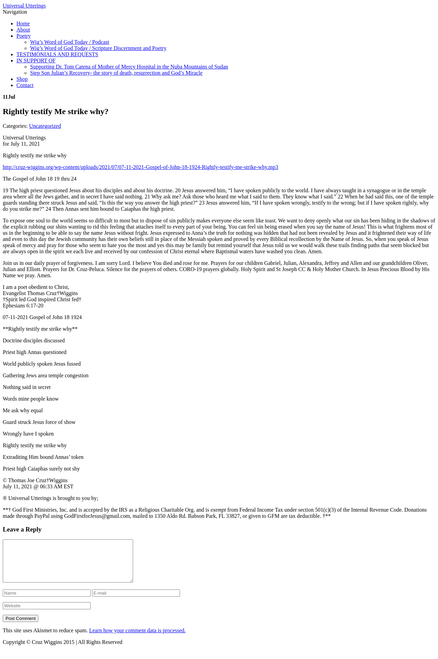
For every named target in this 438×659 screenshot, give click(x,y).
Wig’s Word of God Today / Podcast (69, 42)
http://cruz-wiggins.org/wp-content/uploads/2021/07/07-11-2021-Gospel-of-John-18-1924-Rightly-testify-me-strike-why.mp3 (140, 167)
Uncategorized (45, 126)
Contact (25, 85)
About (23, 30)
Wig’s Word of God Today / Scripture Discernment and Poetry (98, 48)
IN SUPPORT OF (35, 60)
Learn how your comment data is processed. (137, 639)
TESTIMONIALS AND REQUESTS (57, 54)
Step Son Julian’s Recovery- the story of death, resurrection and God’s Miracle (116, 73)
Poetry (23, 36)
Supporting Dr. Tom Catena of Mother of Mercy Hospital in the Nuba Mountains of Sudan (129, 67)
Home (23, 23)
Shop (22, 79)
